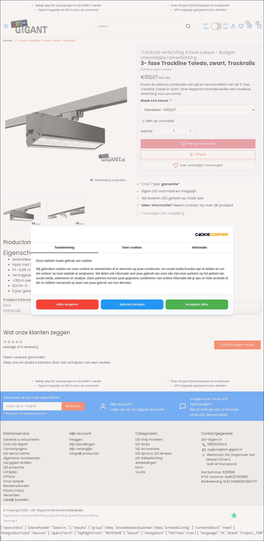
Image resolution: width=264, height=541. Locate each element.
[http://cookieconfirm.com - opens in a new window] (211, 234)
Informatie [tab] (199, 247)
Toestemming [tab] (64, 247)
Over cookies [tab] (132, 247)
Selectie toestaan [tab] (131, 304)
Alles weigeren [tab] (67, 304)
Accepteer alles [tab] (196, 304)
